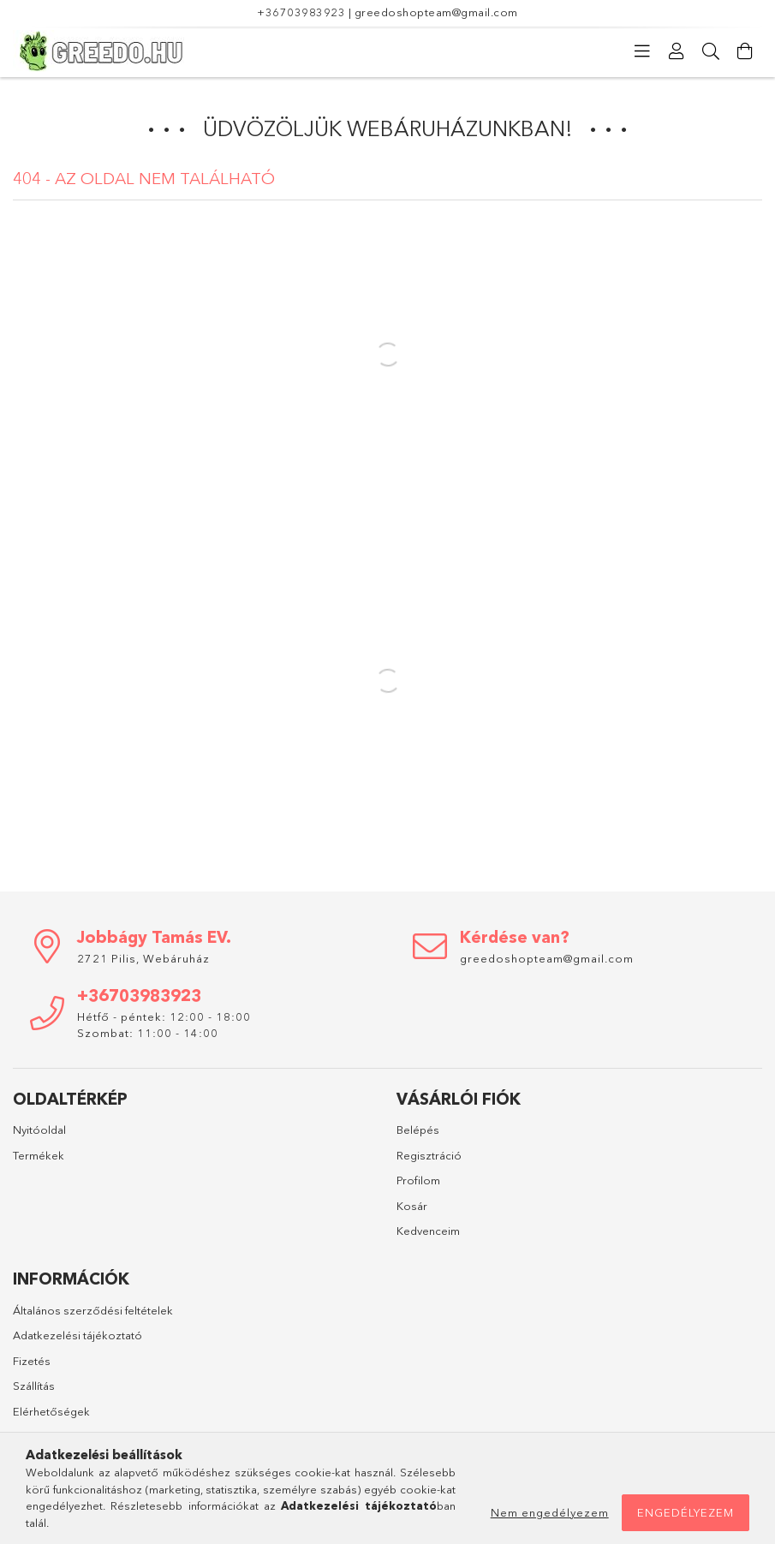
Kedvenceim (428, 1230)
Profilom (418, 1180)
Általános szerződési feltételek (93, 1310)
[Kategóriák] (642, 51)
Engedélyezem (685, 1512)
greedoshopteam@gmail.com (436, 12)
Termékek (38, 1155)
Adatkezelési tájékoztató (77, 1335)
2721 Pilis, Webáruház (143, 958)
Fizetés (32, 1361)
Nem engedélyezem (550, 1512)
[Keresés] (711, 51)
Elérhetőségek (51, 1411)
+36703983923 (301, 12)
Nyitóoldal (39, 1129)
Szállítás (34, 1385)
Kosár (411, 1206)
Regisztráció (429, 1155)
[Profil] (676, 51)
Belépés (417, 1129)
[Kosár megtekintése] (745, 51)
